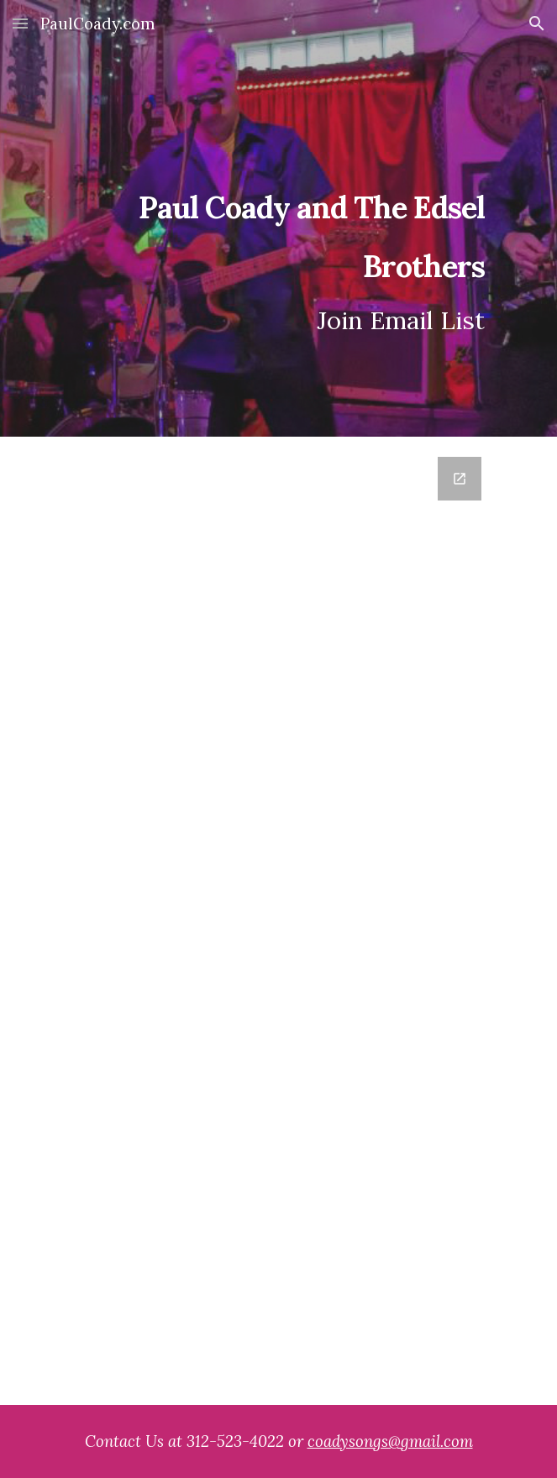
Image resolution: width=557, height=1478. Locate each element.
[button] (20, 23)
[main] (278, 219)
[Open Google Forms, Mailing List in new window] (459, 479)
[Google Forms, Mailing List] (278, 921)
